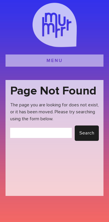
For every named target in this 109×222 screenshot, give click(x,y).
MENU (55, 60)
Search (86, 133)
